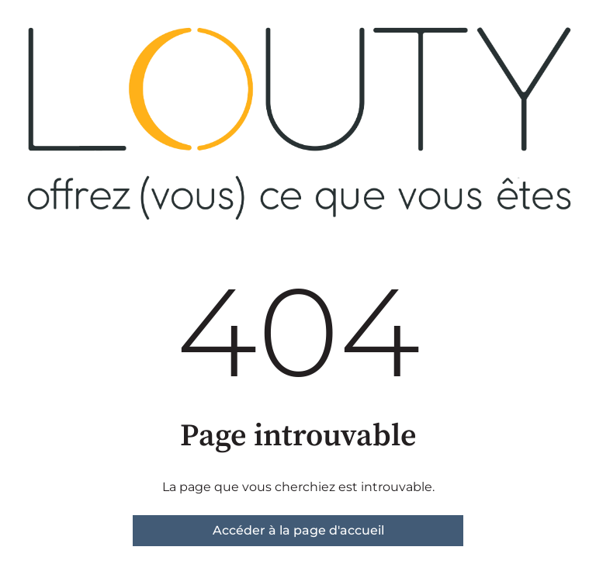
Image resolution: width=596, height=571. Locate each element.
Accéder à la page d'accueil (298, 530)
